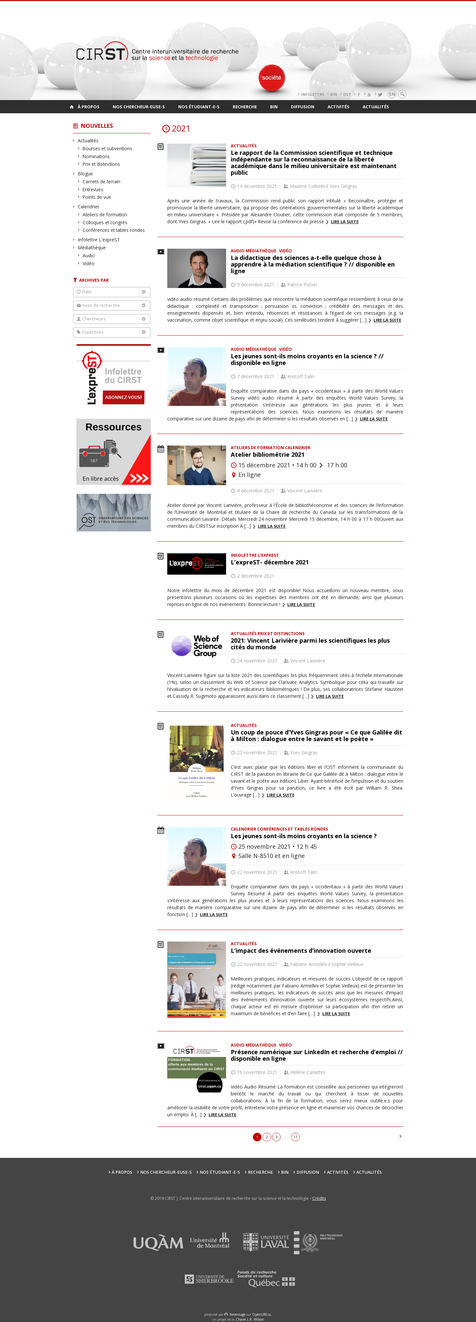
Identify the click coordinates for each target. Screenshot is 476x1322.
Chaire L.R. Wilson (250, 1319)
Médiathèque (92, 247)
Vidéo (89, 263)
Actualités (376, 107)
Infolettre (312, 94)
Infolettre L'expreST (99, 239)
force (237, 1314)
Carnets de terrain (101, 181)
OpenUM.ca (261, 1314)
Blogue (85, 173)
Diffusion (302, 107)
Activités (338, 107)
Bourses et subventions (107, 148)
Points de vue (97, 197)
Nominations (96, 156)
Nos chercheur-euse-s (139, 107)
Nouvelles (97, 125)
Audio (89, 255)
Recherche (245, 107)
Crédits (319, 1198)
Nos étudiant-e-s (198, 107)
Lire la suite (345, 222)
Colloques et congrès (105, 222)
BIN (333, 94)
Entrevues (93, 189)
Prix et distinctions (101, 164)
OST (347, 94)
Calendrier (88, 206)
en (392, 94)
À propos (88, 107)
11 (296, 1136)
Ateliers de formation (105, 214)
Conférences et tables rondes (114, 230)
